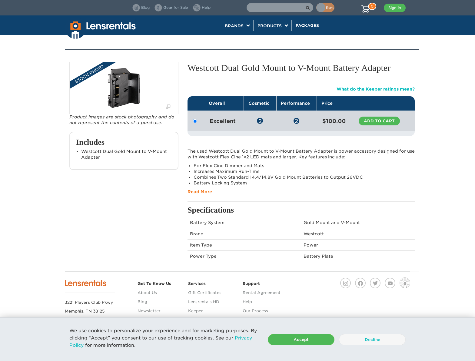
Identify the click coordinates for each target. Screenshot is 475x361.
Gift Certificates (204, 292)
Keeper (195, 311)
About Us (147, 292)
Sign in (394, 7)
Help (247, 302)
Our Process (255, 311)
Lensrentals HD (203, 302)
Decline (372, 339)
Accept (301, 339)
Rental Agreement (262, 292)
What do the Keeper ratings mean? (376, 89)
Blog (142, 302)
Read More (200, 191)
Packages (307, 25)
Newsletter (149, 311)
